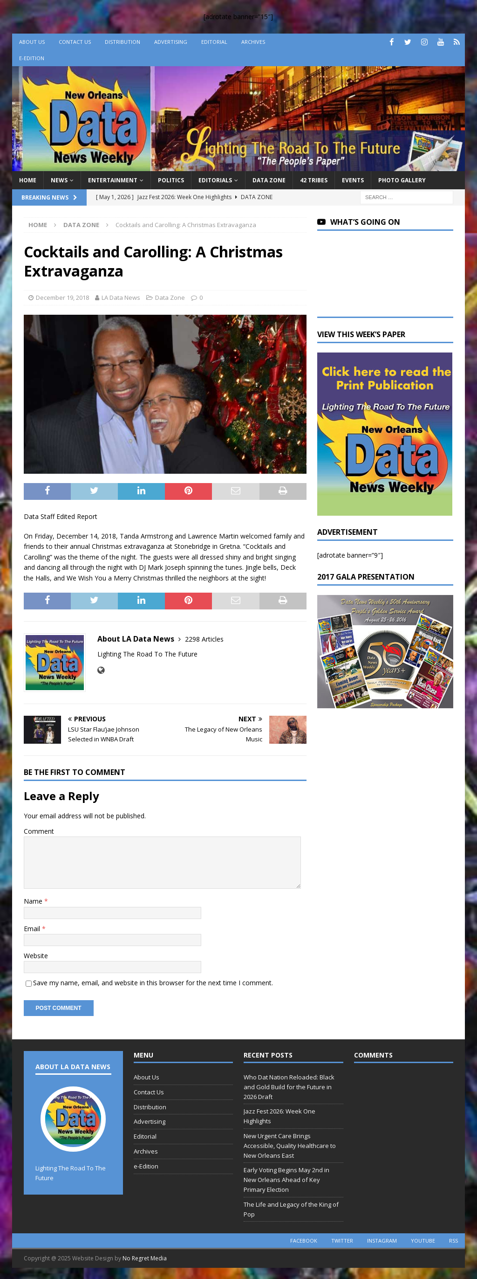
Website (36, 955)
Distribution (122, 41)
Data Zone (269, 180)
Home (27, 180)
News (59, 180)
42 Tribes (313, 180)
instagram (382, 1240)
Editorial (214, 41)
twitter (342, 1240)
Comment (39, 831)
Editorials (215, 180)
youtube (423, 1240)
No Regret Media (145, 1258)
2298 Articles (204, 639)
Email (33, 928)
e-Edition (31, 58)
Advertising (170, 41)
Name (34, 901)
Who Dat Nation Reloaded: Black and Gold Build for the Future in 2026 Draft (289, 1087)
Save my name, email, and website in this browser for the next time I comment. (153, 982)
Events (353, 180)
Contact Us (75, 41)
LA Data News (121, 297)
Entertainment (112, 180)
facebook (303, 1240)
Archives (253, 41)
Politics (171, 180)
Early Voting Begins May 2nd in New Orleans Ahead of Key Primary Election (286, 1180)
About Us (32, 41)
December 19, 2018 (62, 297)
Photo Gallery (402, 180)
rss (453, 1240)
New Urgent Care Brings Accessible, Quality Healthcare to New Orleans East (290, 1146)
